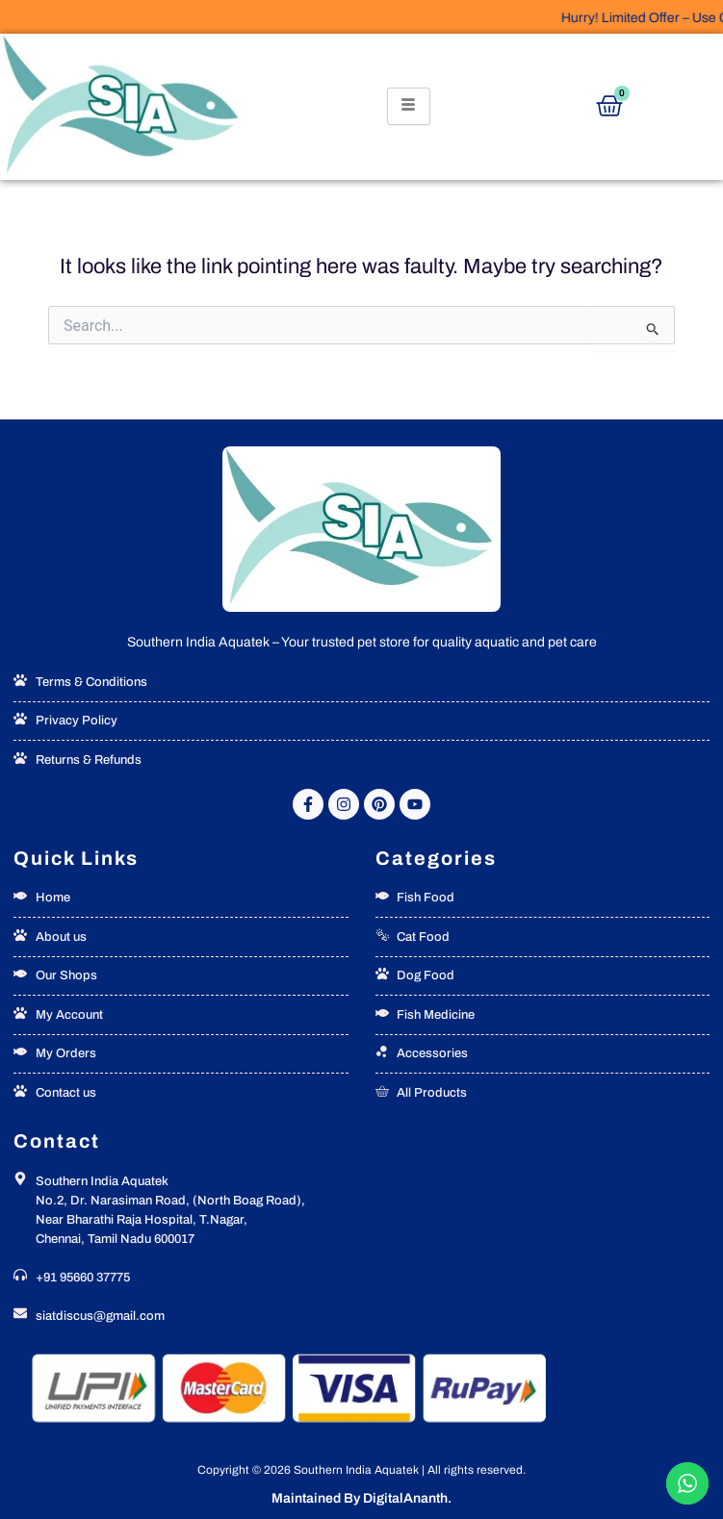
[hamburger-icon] (408, 106)
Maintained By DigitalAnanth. (361, 1498)
